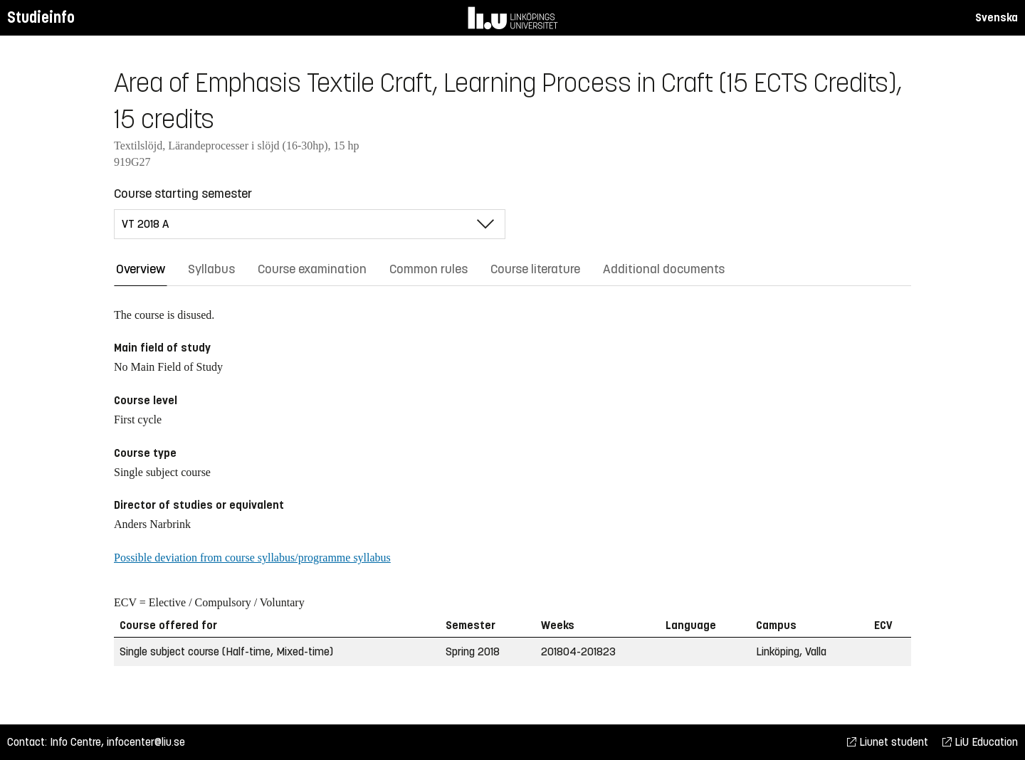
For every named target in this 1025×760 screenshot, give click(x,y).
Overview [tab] (140, 269)
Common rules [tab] (428, 269)
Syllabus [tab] (211, 269)
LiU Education (980, 742)
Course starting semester (183, 193)
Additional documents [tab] (664, 269)
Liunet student (887, 742)
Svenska (996, 17)
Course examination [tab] (312, 269)
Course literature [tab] (535, 269)
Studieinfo (41, 17)
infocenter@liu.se (146, 742)
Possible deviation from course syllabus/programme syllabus (252, 557)
